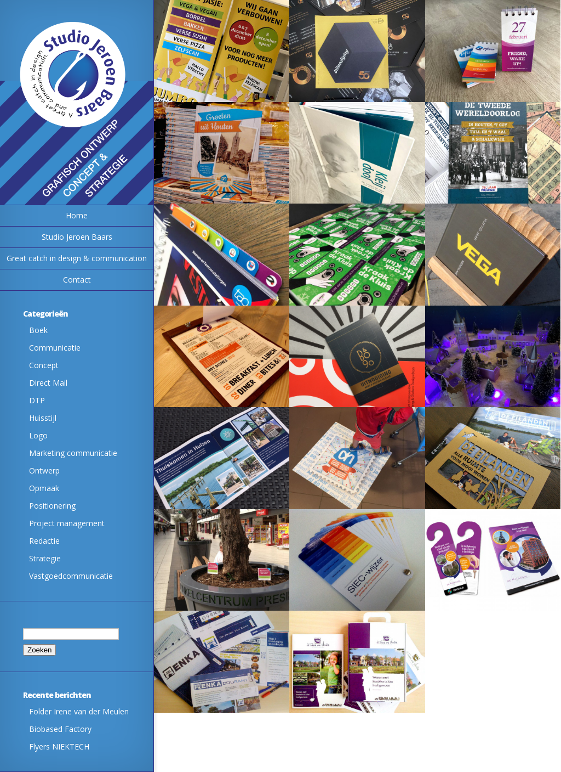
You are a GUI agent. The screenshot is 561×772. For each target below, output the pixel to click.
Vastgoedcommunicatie (71, 576)
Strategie (45, 558)
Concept (44, 365)
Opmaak (44, 488)
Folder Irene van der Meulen (79, 711)
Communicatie (55, 347)
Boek (38, 330)
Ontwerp (44, 470)
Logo (38, 435)
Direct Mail (48, 382)
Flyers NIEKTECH (59, 746)
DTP (37, 400)
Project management (67, 523)
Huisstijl (42, 418)
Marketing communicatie (73, 453)
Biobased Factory (60, 729)
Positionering (52, 505)
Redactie (44, 541)
